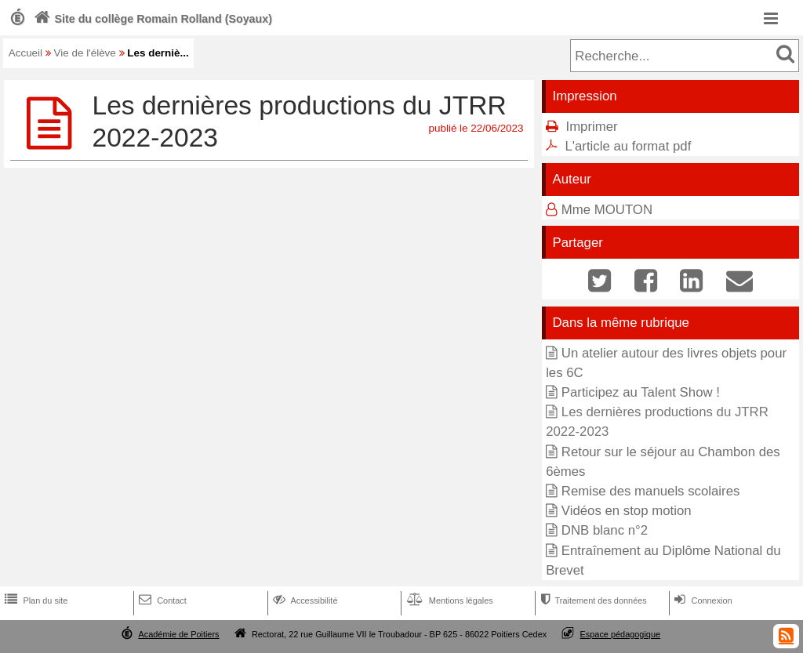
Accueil (25, 53)
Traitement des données (591, 600)
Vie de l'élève (85, 53)
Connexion (701, 600)
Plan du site (34, 600)
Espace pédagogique (620, 634)
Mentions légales (448, 600)
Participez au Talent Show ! (640, 392)
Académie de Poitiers (178, 634)
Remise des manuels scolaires (650, 491)
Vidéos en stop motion (626, 510)
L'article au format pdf (628, 146)
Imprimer (591, 126)
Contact (161, 600)
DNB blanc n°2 (604, 530)
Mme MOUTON (606, 209)
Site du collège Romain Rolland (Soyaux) (151, 19)
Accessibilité (304, 600)
